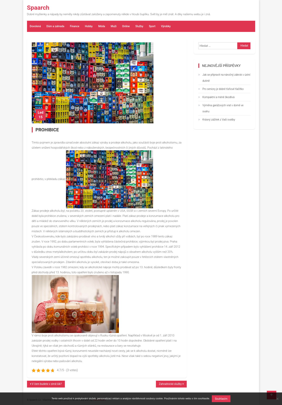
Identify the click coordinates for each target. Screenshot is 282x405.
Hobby (89, 26)
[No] (277, 399)
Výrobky (166, 26)
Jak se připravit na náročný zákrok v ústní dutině (226, 77)
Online (126, 26)
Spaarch (38, 7)
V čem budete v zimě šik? (47, 383)
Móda (101, 26)
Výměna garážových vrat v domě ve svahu (223, 108)
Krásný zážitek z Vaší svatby (219, 119)
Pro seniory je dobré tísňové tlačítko (223, 88)
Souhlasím (221, 398)
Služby (139, 26)
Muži (114, 26)
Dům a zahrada (55, 26)
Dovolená (35, 26)
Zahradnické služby (170, 383)
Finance (74, 26)
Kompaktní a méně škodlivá (219, 97)
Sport (152, 26)
